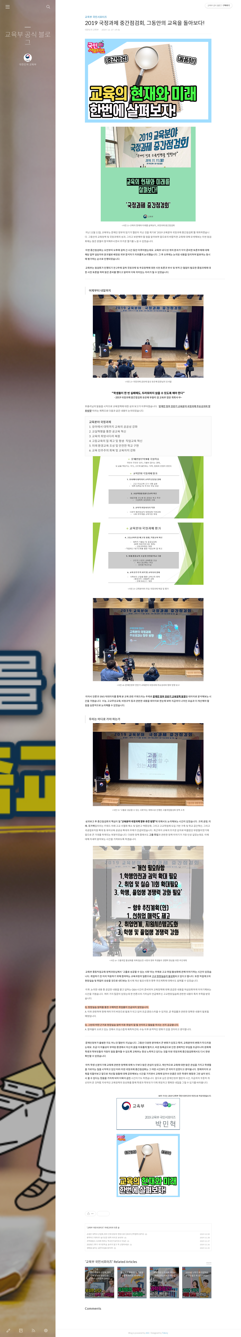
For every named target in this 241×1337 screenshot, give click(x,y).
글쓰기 (9, 1330)
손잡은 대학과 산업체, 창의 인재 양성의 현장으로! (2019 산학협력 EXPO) (115, 1234)
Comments (93, 1309)
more (208, 1262)
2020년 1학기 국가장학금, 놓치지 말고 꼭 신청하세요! (108, 1244)
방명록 (21, 1330)
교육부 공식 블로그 (28, 39)
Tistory (165, 1333)
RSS (34, 1330)
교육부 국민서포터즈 (96, 17)
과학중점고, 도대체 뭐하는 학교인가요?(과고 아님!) (106, 1241)
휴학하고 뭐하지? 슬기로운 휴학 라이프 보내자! (105, 1237)
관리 (46, 1330)
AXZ (147, 1333)
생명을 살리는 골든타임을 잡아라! (100, 1248)
